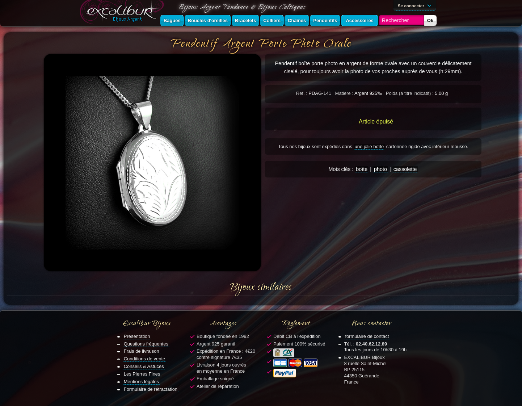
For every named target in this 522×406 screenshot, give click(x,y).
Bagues (172, 20)
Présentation (137, 336)
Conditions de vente (144, 358)
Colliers (272, 20)
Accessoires (359, 20)
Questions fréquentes (146, 344)
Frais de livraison (141, 351)
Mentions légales (141, 381)
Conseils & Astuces (144, 366)
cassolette (405, 169)
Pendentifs (325, 20)
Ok (430, 20)
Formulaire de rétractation (150, 389)
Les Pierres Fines (142, 374)
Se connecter (416, 5)
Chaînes (297, 20)
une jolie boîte (369, 146)
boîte (361, 169)
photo (380, 169)
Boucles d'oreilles (208, 20)
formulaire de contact (367, 336)
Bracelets (245, 20)
